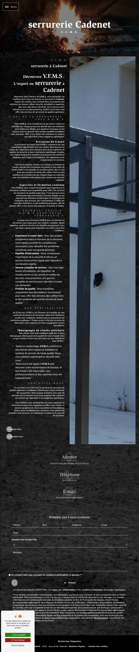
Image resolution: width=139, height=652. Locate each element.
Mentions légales (77, 646)
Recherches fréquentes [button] (69, 641)
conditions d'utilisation (92, 577)
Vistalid (36, 646)
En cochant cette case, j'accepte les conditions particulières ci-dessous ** (46, 562)
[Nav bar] (11, 7)
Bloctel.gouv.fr (101, 605)
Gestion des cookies (98, 646)
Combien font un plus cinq (24, 526)
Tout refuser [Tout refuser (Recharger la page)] (18, 640)
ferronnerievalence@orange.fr (69, 484)
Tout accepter (17, 635)
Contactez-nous (15, 436)
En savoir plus (14, 429)
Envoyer (72, 570)
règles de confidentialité (63, 577)
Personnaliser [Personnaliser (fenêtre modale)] (17, 645)
